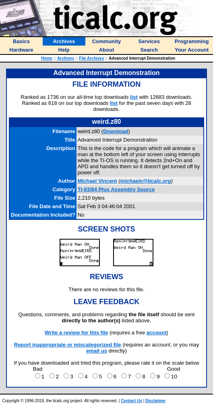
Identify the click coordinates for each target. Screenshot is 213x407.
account (157, 333)
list (134, 97)
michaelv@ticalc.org (145, 181)
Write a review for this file (76, 333)
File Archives (91, 58)
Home (46, 58)
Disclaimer (155, 401)
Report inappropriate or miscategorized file (67, 345)
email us (96, 351)
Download (115, 131)
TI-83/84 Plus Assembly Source (116, 189)
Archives (65, 58)
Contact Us (131, 401)
